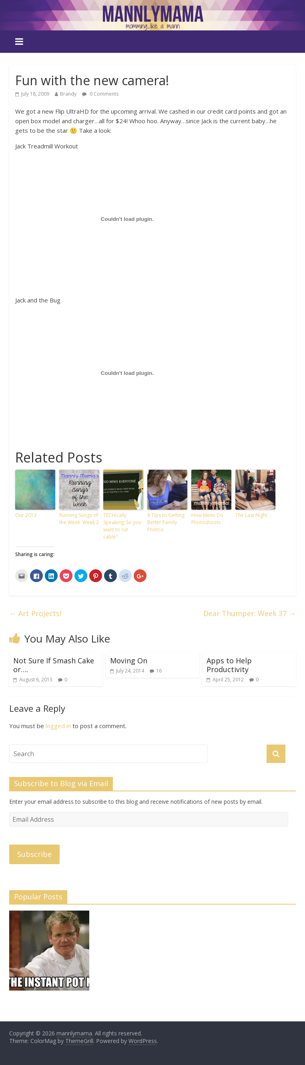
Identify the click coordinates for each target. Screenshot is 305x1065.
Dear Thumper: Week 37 (249, 613)
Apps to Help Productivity (229, 665)
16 (159, 670)
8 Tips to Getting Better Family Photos (166, 522)
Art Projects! (35, 613)
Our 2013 (25, 515)
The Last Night (251, 515)
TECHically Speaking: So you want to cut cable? (122, 526)
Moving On (128, 660)
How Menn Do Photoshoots (207, 519)
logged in (58, 726)
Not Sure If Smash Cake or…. (53, 665)
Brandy (68, 93)
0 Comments (100, 93)
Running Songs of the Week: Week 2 (79, 519)
